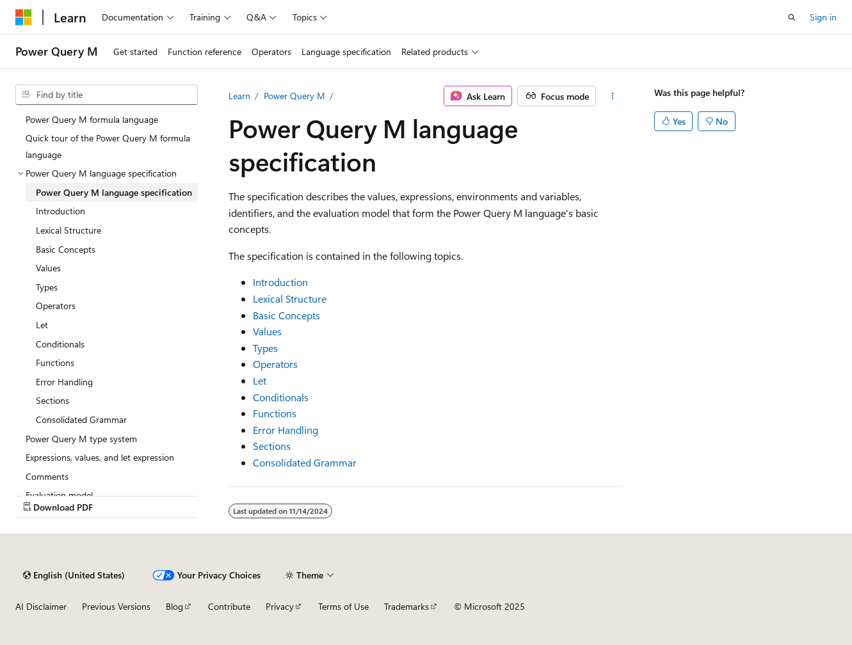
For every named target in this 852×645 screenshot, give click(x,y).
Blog (174, 606)
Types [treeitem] (47, 287)
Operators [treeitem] (56, 305)
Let (259, 380)
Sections (272, 445)
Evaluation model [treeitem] (59, 495)
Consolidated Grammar (305, 462)
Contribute (229, 606)
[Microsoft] (23, 17)
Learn (239, 96)
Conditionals (281, 397)
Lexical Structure (289, 298)
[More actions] (612, 96)
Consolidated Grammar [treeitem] (81, 419)
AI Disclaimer (41, 606)
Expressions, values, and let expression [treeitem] (100, 457)
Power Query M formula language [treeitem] (92, 119)
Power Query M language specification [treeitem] (114, 192)
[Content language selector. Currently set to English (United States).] (74, 575)
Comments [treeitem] (47, 476)
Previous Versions (116, 606)
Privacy (280, 606)
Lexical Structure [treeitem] (68, 230)
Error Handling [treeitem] (64, 382)
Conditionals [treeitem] (60, 344)
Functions (274, 413)
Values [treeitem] (48, 268)
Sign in (823, 17)
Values (267, 331)
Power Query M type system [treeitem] (81, 439)
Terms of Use (343, 606)
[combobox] (106, 94)
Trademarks (406, 606)
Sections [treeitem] (52, 400)
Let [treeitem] (42, 325)
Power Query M (294, 96)
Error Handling (285, 429)
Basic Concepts (286, 315)
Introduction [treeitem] (60, 211)
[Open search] (792, 17)
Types (265, 347)
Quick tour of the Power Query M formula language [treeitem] (108, 146)
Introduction (280, 282)
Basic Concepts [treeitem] (65, 249)
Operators (275, 363)
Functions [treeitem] (55, 362)
